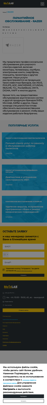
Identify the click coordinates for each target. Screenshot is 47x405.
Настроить (23, 399)
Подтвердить (23, 392)
